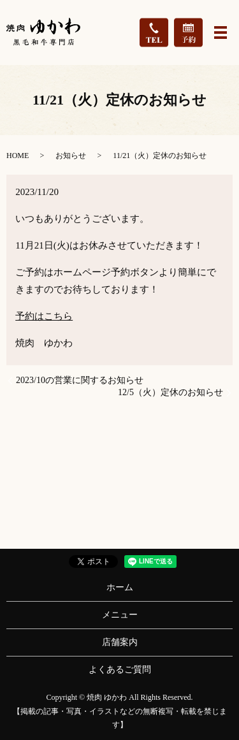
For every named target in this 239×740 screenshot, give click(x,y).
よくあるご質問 (120, 669)
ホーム (119, 587)
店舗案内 (120, 642)
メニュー (120, 615)
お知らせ (70, 155)
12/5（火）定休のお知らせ (170, 392)
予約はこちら (44, 316)
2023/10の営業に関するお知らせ (79, 380)
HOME (17, 155)
